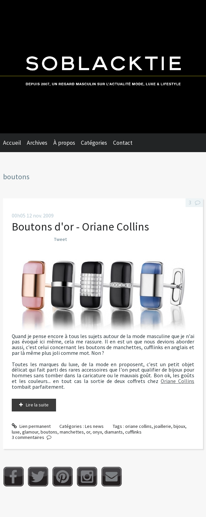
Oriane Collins (177, 381)
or (88, 432)
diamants (113, 432)
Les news (94, 426)
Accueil (12, 142)
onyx (97, 432)
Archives (37, 142)
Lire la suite (37, 405)
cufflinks (133, 432)
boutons (49, 432)
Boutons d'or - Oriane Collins (80, 226)
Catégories (94, 142)
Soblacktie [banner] (103, 66)
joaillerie (162, 426)
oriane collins (138, 426)
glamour (30, 432)
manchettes (72, 432)
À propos (64, 142)
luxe (16, 432)
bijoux (179, 426)
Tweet (60, 239)
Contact (123, 142)
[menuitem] (15, 142)
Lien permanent (31, 426)
